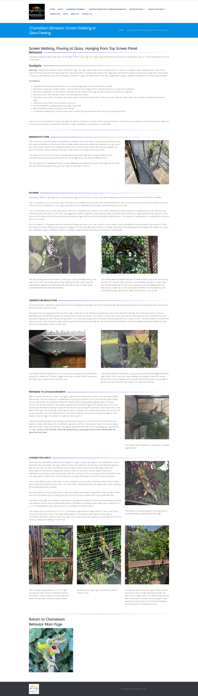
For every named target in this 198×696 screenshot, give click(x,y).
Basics (60, 9)
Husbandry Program (75, 9)
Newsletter (55, 14)
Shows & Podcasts (156, 9)
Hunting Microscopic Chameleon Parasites (107, 9)
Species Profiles (136, 9)
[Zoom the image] (51, 629)
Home (52, 9)
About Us (75, 14)
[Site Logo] (37, 12)
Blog (65, 14)
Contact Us (87, 14)
